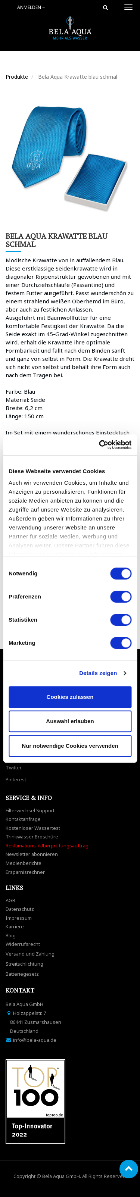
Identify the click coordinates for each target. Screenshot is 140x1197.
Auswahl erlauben (70, 721)
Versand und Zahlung (30, 953)
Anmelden (31, 7)
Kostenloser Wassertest (33, 828)
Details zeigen (98, 673)
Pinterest (16, 779)
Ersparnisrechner (25, 872)
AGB (10, 900)
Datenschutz (20, 909)
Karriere (15, 926)
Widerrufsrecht (23, 944)
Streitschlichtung (24, 963)
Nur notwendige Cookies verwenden (70, 746)
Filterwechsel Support (30, 810)
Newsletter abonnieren (32, 854)
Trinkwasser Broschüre (32, 836)
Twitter (14, 767)
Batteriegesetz (22, 974)
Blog (11, 935)
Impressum (19, 918)
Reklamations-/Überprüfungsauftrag (47, 845)
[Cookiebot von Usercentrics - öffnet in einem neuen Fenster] (99, 445)
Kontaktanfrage (23, 819)
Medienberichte (23, 863)
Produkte (17, 76)
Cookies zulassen (70, 697)
